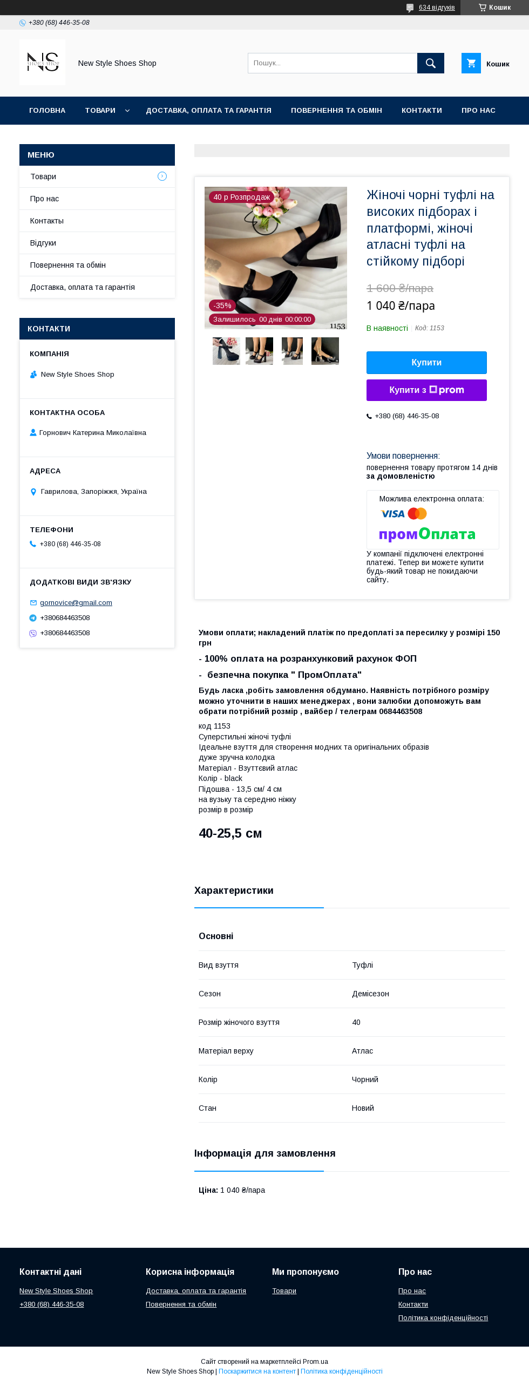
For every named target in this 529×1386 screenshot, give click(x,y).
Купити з (426, 390)
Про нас (479, 110)
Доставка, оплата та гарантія (209, 110)
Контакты (47, 220)
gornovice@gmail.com (76, 603)
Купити (427, 362)
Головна (47, 110)
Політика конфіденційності (443, 1318)
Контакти (422, 110)
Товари (100, 110)
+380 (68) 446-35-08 (51, 1304)
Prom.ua (315, 1361)
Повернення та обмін (336, 110)
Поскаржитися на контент (257, 1371)
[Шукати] (430, 63)
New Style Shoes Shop (56, 1291)
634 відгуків (437, 7)
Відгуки (43, 243)
